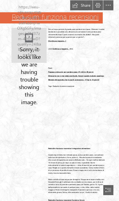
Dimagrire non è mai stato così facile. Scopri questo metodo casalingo (76, 76)
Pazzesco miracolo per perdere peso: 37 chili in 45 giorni (70, 72)
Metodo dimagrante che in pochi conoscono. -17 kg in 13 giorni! (73, 80)
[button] (81, 5)
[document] (59, 100)
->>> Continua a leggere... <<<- (60, 49)
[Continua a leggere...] (57, 41)
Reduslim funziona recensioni (55, 17)
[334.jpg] (29, 45)
